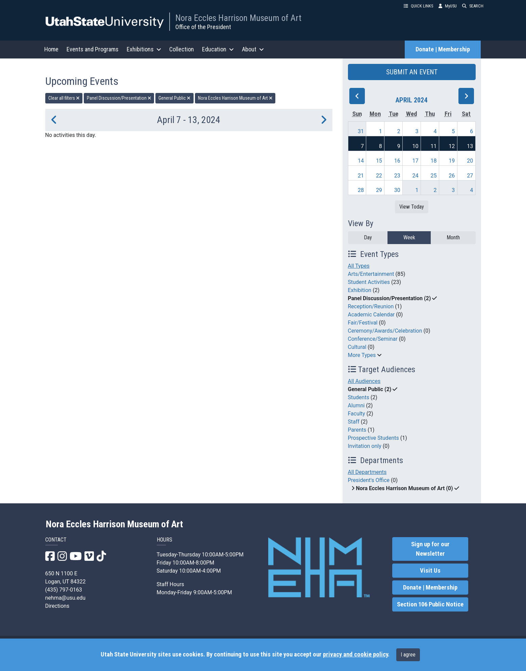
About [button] (253, 49)
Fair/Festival (363, 322)
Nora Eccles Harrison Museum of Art (238, 18)
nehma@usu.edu (65, 598)
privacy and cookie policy (355, 654)
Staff (354, 421)
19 (452, 161)
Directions (57, 606)
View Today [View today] (411, 206)
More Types (362, 355)
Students (358, 397)
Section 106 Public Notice (430, 604)
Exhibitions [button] (144, 49)
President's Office (369, 480)
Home (51, 49)
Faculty (356, 413)
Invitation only (364, 446)
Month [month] (453, 237)
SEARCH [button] (472, 5)
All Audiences (364, 381)
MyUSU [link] (448, 5)
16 (397, 161)
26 (452, 175)
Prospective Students (373, 438)
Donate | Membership (443, 49)
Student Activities (369, 282)
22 (379, 175)
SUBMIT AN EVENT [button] (411, 72)
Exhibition (360, 290)
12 (452, 146)
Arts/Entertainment (371, 274)
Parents (357, 430)
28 (361, 190)
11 (433, 146)
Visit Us (430, 570)
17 (415, 161)
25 (433, 175)
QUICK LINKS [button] (418, 5)
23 (397, 175)
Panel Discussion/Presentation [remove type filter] (119, 98)
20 (470, 161)
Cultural (357, 347)
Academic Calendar (371, 314)
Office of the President (203, 26)
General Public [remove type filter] (174, 98)
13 (470, 146)
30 (397, 190)
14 (361, 161)
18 (433, 161)
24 (415, 175)
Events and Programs (93, 49)
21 (361, 175)
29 (379, 190)
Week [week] (409, 237)
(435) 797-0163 (63, 589)
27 (470, 175)
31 (361, 131)
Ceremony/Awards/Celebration (385, 331)
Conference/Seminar (373, 339)
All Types (359, 266)
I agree (408, 654)
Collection (181, 49)
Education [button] (218, 49)
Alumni (356, 405)
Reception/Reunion (371, 306)
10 (415, 146)
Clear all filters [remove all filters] (64, 98)
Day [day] (368, 237)
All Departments (367, 472)
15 (379, 161)
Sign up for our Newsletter (430, 549)
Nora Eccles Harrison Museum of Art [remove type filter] (235, 98)
